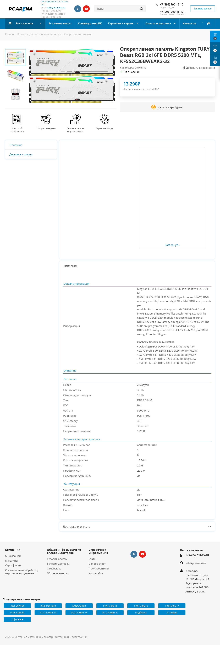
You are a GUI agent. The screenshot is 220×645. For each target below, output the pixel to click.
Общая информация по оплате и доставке (64, 551)
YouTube (86, 8)
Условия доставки (58, 563)
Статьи (93, 559)
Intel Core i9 (17, 612)
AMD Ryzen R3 (48, 612)
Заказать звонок (202, 8)
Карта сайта (96, 573)
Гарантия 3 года (104, 128)
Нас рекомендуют (46, 128)
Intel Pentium (48, 605)
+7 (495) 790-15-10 (171, 4)
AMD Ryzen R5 (79, 612)
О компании (13, 555)
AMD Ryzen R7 (110, 612)
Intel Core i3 (110, 605)
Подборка (141, 612)
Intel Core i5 (141, 605)
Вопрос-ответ (97, 563)
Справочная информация (98, 551)
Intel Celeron (17, 605)
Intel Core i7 (172, 605)
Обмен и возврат (58, 573)
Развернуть (172, 245)
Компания (12, 550)
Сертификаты (13, 565)
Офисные (17, 619)
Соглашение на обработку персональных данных (21, 571)
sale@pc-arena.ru (56, 7)
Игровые (172, 612)
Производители (99, 568)
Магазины (11, 560)
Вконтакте (77, 8)
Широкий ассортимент (17, 130)
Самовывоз (54, 568)
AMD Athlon (79, 605)
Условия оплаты (57, 559)
